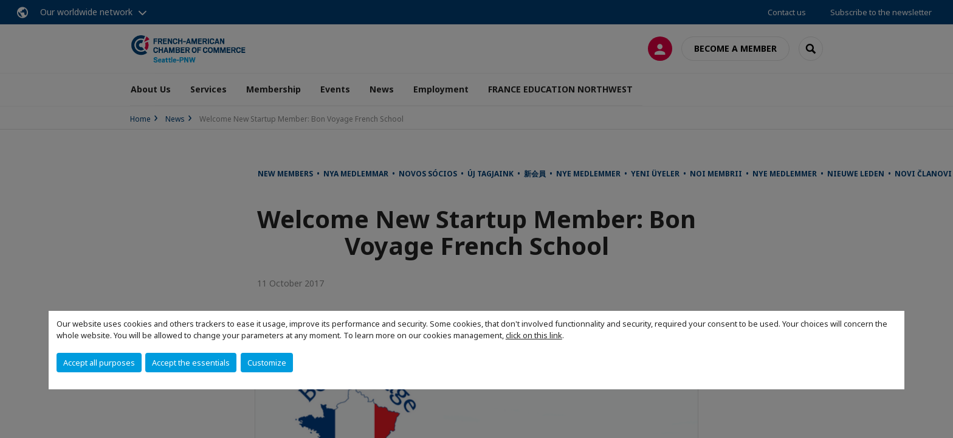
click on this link (534, 335)
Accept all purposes (99, 362)
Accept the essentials (191, 362)
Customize (266, 362)
